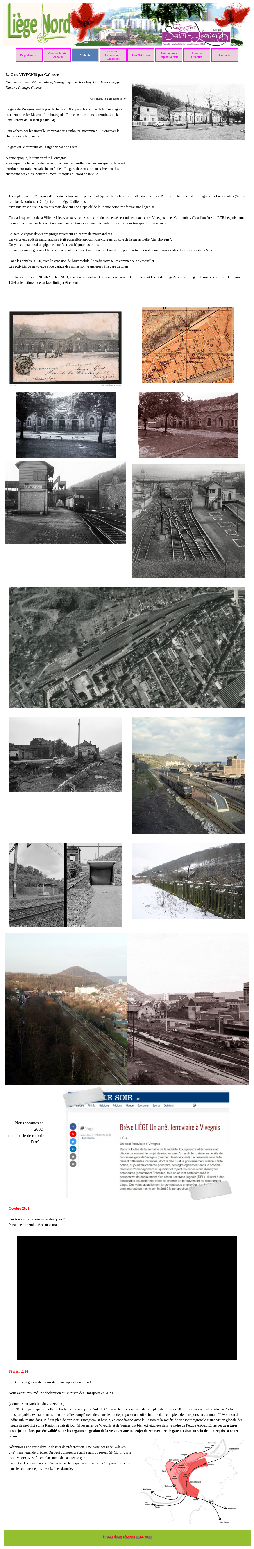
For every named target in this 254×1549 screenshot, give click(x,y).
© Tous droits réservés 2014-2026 (127, 1537)
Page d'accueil (29, 55)
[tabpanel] (65, 134)
